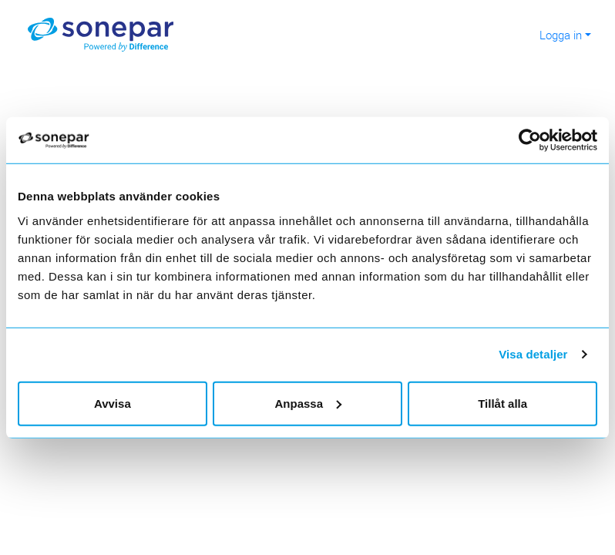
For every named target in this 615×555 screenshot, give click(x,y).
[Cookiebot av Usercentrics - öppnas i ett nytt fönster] (538, 140)
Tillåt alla (502, 402)
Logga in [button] (560, 34)
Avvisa (112, 402)
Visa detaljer (533, 354)
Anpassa (307, 402)
